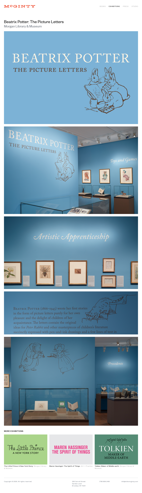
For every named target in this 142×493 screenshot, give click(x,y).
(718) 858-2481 (104, 481)
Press (126, 6)
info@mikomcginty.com (129, 481)
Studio (135, 6)
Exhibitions (114, 6)
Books (103, 6)
